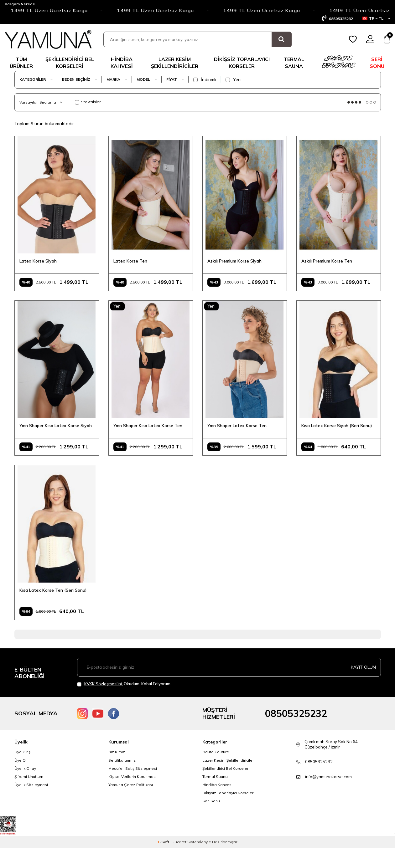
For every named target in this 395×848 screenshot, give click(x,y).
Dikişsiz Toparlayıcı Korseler (227, 792)
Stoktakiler (88, 102)
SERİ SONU (377, 62)
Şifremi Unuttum (28, 776)
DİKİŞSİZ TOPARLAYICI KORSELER (242, 62)
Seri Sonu (211, 801)
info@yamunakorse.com (328, 776)
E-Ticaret (178, 842)
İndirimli (204, 79)
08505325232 (296, 713)
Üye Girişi (22, 751)
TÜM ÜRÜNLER (21, 62)
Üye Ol (20, 760)
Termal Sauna (215, 776)
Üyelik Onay (25, 768)
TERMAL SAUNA (293, 62)
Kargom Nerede (20, 4)
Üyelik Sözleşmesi (31, 784)
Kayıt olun (363, 667)
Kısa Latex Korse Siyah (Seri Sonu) (336, 425)
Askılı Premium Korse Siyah (234, 261)
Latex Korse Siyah (38, 261)
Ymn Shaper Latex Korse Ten (237, 425)
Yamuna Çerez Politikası (130, 784)
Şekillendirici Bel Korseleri (225, 768)
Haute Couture (215, 751)
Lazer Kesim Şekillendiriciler (228, 760)
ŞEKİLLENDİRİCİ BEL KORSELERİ (69, 62)
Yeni (234, 79)
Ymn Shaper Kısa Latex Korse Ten (147, 425)
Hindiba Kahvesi (122, 62)
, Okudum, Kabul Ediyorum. (124, 684)
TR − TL (376, 18)
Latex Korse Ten (130, 261)
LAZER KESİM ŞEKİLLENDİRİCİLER (174, 62)
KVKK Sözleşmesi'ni (103, 683)
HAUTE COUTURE (337, 62)
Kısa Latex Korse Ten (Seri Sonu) (53, 590)
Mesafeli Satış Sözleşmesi (132, 768)
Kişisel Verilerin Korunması (132, 776)
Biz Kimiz (116, 751)
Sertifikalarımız (122, 760)
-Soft (163, 842)
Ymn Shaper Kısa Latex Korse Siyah (55, 425)
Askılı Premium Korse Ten (326, 261)
